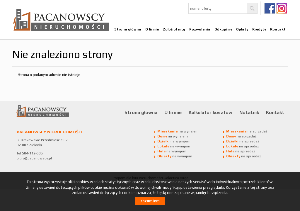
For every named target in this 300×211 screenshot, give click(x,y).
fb (269, 8)
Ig (281, 8)
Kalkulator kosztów (210, 112)
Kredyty (259, 29)
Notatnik (249, 112)
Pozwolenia (199, 29)
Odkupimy (223, 29)
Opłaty (242, 29)
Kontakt (278, 29)
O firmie (152, 29)
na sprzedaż (246, 131)
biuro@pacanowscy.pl (34, 158)
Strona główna (127, 29)
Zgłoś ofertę (174, 29)
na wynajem (178, 131)
